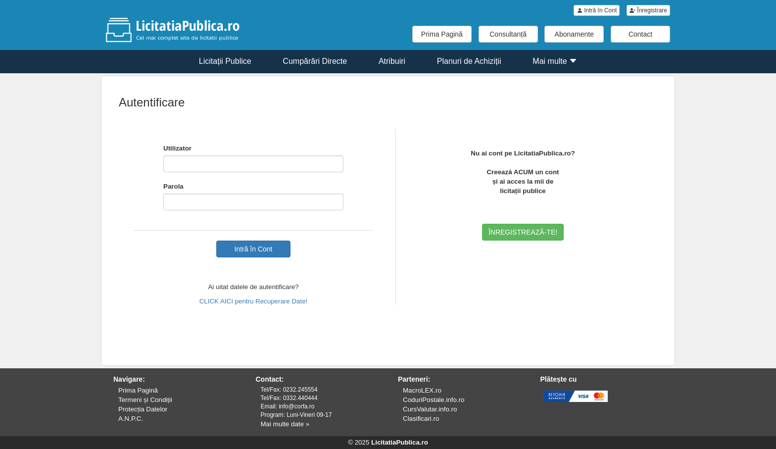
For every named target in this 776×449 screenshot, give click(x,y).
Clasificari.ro (421, 418)
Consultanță (508, 34)
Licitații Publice (225, 61)
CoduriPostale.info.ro (433, 399)
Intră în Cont (597, 10)
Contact (640, 34)
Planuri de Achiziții (469, 61)
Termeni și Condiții (145, 399)
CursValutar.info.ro (430, 409)
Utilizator (177, 148)
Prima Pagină (442, 34)
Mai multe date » (285, 424)
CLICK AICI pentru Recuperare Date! (253, 301)
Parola (173, 186)
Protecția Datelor (142, 409)
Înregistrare (648, 10)
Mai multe (555, 61)
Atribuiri (392, 61)
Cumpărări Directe (315, 61)
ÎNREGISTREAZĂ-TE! (522, 232)
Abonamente (574, 34)
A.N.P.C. (130, 418)
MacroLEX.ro (422, 390)
